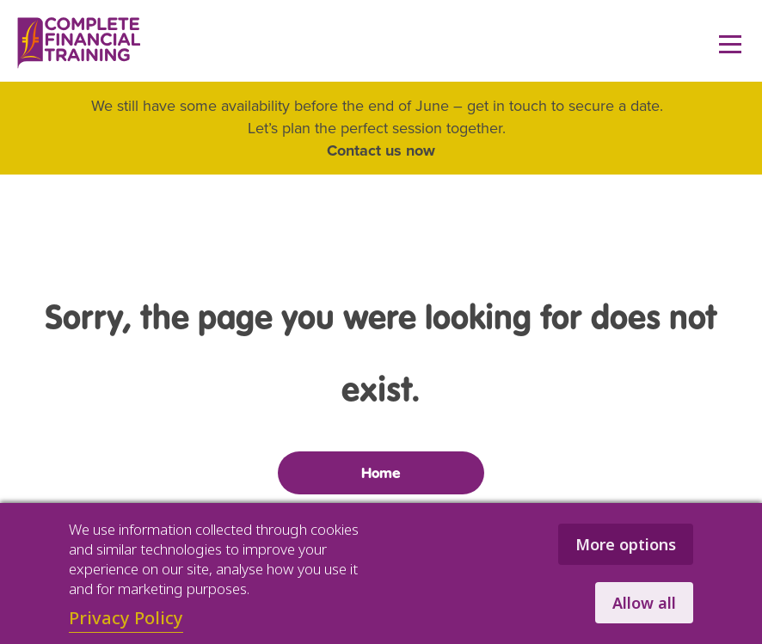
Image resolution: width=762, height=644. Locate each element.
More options (625, 544)
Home (381, 472)
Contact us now (381, 150)
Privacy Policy (126, 617)
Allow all (644, 602)
